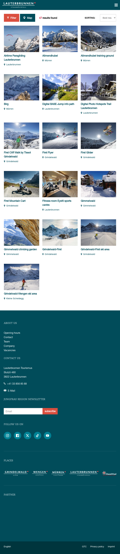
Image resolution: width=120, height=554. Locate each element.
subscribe (50, 411)
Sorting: (90, 17)
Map (27, 18)
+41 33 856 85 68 (15, 383)
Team (7, 341)
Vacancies (9, 350)
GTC (84, 546)
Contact (8, 337)
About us (10, 323)
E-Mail (9, 390)
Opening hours (12, 332)
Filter (11, 18)
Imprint (111, 546)
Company (9, 345)
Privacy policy (97, 546)
